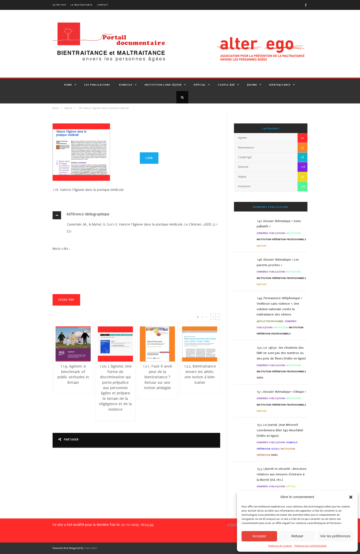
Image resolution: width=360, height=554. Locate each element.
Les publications (97, 84)
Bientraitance (280, 84)
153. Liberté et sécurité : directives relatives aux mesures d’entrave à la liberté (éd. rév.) (282, 474)
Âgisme (252, 84)
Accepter (259, 536)
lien (149, 158)
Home (68, 84)
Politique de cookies (280, 545)
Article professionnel (270, 321)
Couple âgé (226, 84)
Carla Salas (90, 548)
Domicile (125, 84)
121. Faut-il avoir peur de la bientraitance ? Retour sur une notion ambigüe (157, 377)
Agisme (68, 108)
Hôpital (200, 84)
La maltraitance (81, 4)
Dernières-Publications (271, 233)
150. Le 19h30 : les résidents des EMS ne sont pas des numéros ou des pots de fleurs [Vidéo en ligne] (281, 353)
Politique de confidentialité (310, 545)
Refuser (297, 536)
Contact (102, 4)
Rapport (262, 245)
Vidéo (260, 377)
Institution (244, 186)
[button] (351, 497)
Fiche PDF (66, 299)
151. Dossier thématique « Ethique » (281, 391)
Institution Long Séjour (163, 84)
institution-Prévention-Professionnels (281, 239)
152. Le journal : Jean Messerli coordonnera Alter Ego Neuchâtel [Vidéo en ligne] (280, 430)
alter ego (59, 4)
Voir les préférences (335, 536)
